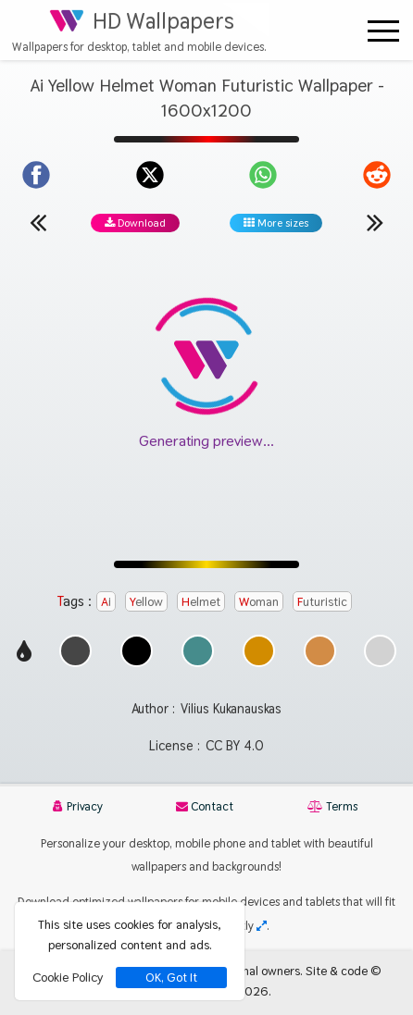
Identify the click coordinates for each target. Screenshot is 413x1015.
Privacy (78, 806)
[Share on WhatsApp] (263, 175)
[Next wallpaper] (375, 222)
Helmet (200, 601)
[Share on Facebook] (36, 175)
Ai (106, 601)
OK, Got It (171, 977)
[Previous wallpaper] (38, 222)
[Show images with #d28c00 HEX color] (259, 662)
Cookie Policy (67, 977)
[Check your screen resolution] (262, 926)
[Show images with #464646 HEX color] (75, 662)
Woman (259, 601)
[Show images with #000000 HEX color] (136, 662)
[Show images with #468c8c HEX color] (197, 662)
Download (135, 223)
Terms (332, 806)
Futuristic (322, 601)
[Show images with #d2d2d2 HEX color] (380, 662)
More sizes (276, 223)
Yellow (146, 601)
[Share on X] (150, 175)
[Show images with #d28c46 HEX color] (320, 662)
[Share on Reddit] (377, 175)
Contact (204, 806)
